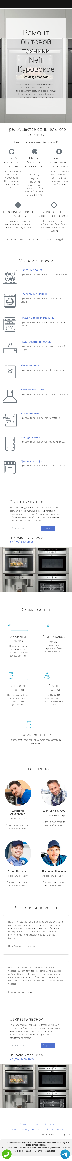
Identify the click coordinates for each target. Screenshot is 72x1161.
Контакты (49, 1124)
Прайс (37, 1124)
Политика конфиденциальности (23, 1129)
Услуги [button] (23, 1124)
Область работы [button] (53, 1129)
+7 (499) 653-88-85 (36, 77)
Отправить (47, 528)
